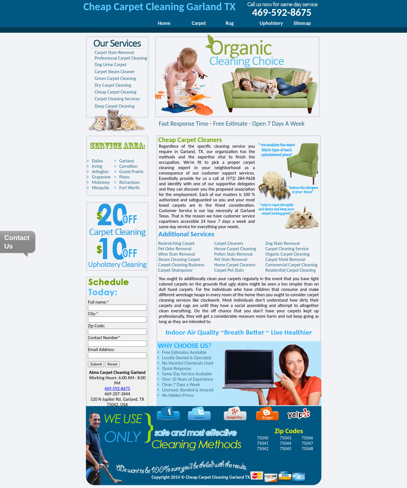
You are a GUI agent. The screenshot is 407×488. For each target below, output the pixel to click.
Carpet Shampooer (175, 270)
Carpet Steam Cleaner (115, 71)
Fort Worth (129, 187)
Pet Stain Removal (230, 259)
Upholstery (271, 23)
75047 (307, 443)
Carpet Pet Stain (229, 270)
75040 (263, 438)
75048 (307, 448)
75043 (285, 438)
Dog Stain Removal (282, 243)
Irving (97, 166)
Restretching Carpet (176, 243)
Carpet (199, 23)
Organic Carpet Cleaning (287, 254)
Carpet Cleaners (228, 243)
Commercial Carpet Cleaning (291, 264)
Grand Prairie (131, 171)
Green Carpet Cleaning (115, 78)
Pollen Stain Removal (233, 254)
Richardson (129, 182)
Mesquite (100, 187)
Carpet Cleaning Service (287, 248)
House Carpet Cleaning (235, 248)
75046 (307, 438)
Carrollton (128, 166)
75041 (263, 443)
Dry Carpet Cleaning (113, 85)
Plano (124, 177)
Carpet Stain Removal (114, 52)
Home (164, 23)
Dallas (97, 161)
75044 (285, 443)
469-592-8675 (117, 388)
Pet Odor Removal (174, 248)
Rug (230, 23)
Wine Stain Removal (176, 254)
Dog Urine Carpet (110, 64)
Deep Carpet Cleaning (115, 106)
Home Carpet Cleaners (235, 264)
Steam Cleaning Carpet (179, 259)
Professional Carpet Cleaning (121, 58)
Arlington (100, 171)
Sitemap (302, 23)
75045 (285, 448)
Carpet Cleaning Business (181, 264)
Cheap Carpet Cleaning (115, 92)
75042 (263, 448)
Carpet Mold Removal (285, 259)
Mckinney (101, 182)
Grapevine (101, 177)
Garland (126, 161)
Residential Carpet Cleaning (290, 270)
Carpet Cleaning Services (117, 98)
